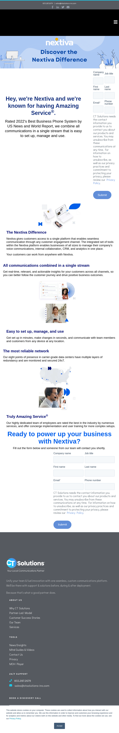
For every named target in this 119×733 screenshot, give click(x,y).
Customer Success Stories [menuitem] (24, 607)
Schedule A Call (25, 700)
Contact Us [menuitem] (16, 644)
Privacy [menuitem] (13, 649)
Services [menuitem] (14, 617)
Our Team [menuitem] (14, 612)
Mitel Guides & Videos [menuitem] (21, 640)
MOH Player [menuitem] (16, 654)
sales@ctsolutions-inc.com (65, 3)
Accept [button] (59, 726)
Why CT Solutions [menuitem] (19, 598)
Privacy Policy (15, 719)
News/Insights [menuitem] (17, 635)
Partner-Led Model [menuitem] (20, 603)
